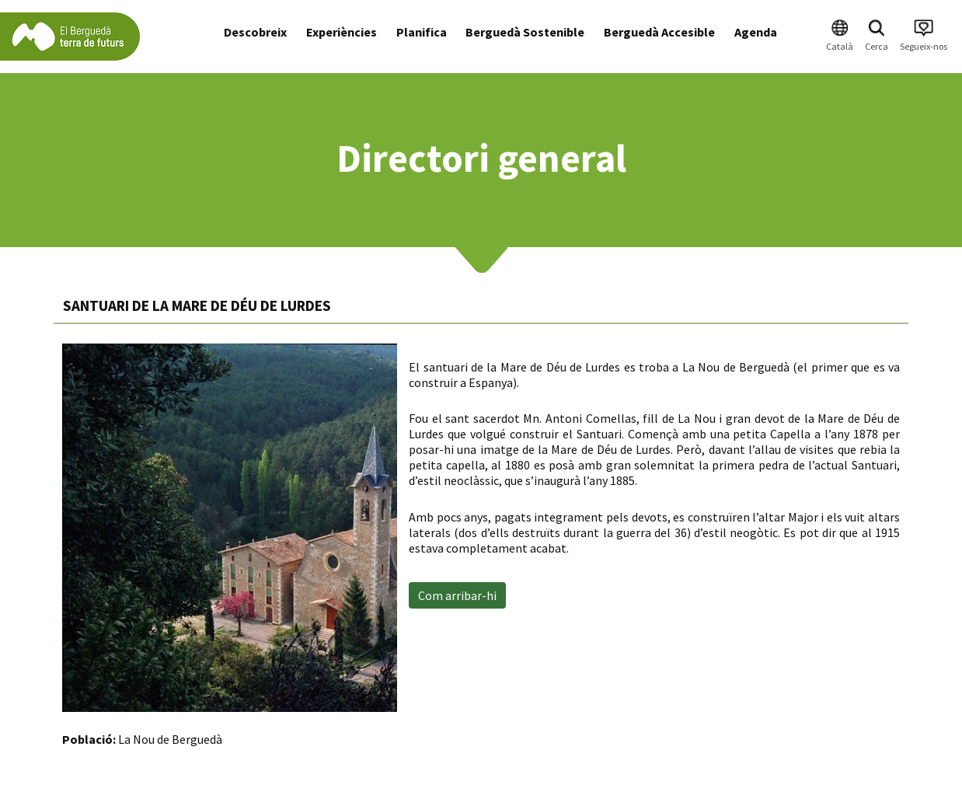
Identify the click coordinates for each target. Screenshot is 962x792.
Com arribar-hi (457, 595)
